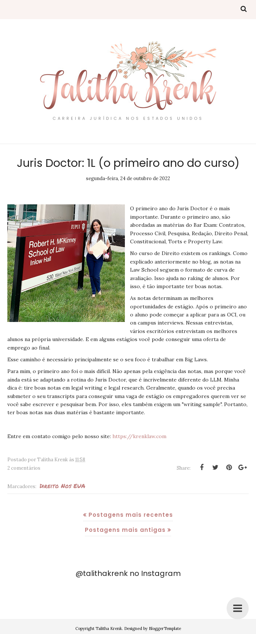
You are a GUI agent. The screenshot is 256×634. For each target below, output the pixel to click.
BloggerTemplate (165, 628)
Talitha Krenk (108, 628)
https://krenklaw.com (139, 436)
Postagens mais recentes (131, 515)
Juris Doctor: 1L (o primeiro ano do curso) (128, 163)
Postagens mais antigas (125, 530)
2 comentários (23, 468)
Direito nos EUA (62, 485)
